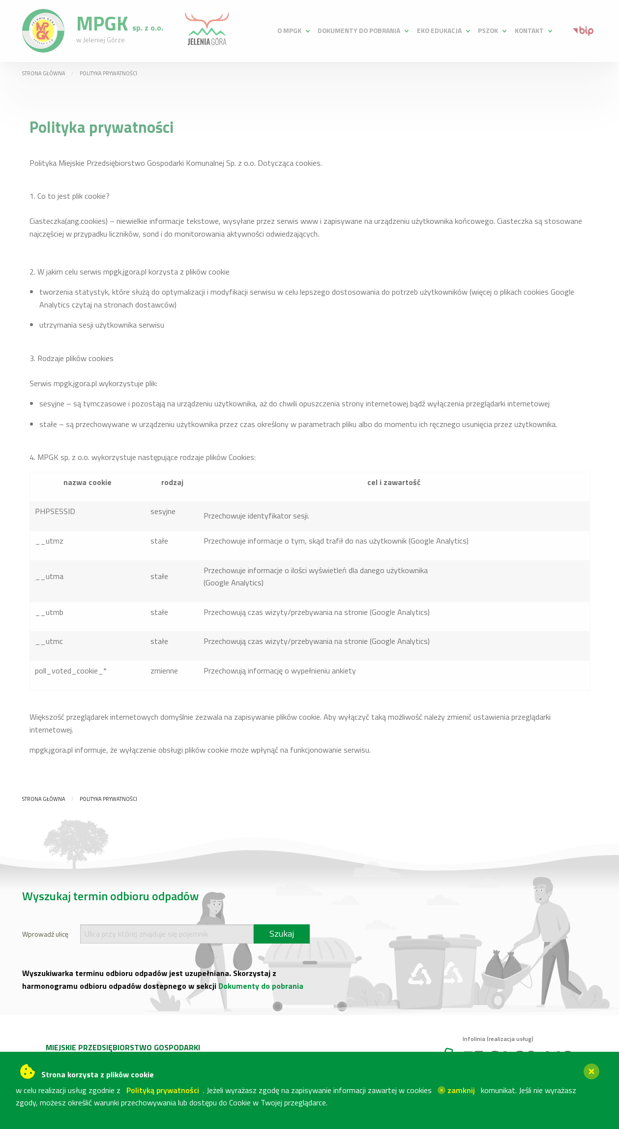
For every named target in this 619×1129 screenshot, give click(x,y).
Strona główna (43, 73)
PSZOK (488, 30)
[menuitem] (292, 30)
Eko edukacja (439, 30)
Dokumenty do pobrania (359, 30)
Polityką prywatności (162, 1090)
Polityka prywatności (108, 73)
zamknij (456, 1090)
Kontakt (529, 30)
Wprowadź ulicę (45, 934)
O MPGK (289, 30)
